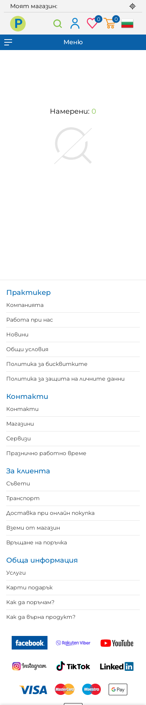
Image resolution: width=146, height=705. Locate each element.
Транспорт (23, 498)
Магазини (20, 423)
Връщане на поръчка (36, 542)
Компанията (25, 304)
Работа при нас (29, 319)
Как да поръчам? (30, 602)
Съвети (18, 483)
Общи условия (27, 349)
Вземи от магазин (33, 527)
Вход (74, 24)
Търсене (58, 23)
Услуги (16, 572)
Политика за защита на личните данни (65, 378)
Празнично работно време (46, 453)
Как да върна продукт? (41, 616)
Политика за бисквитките (47, 363)
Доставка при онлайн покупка (50, 512)
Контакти (22, 408)
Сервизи (18, 438)
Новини (17, 334)
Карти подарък (29, 587)
